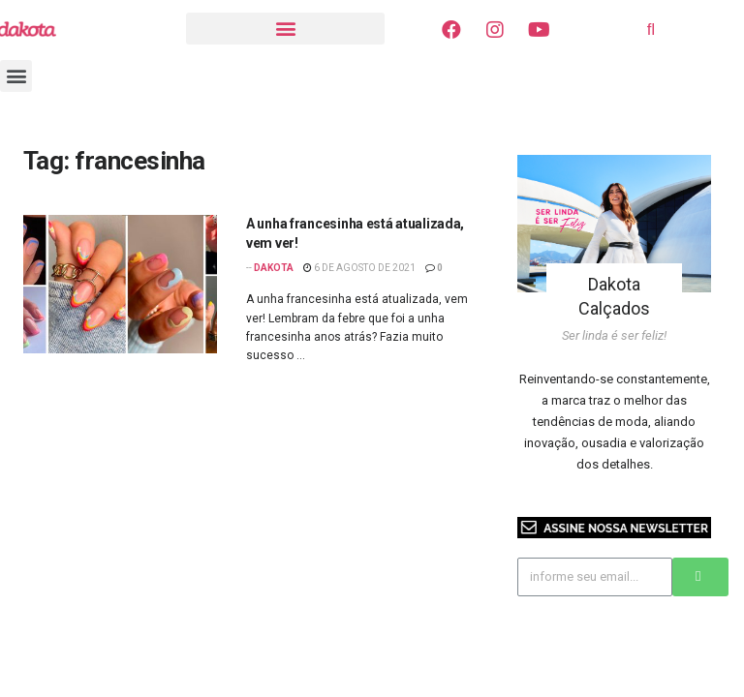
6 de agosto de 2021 (359, 267)
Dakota (274, 267)
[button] (285, 29)
